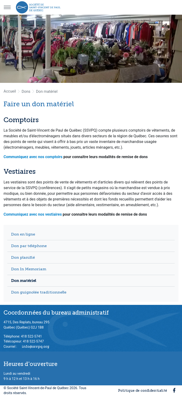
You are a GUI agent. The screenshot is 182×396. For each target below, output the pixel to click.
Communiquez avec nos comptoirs (33, 157)
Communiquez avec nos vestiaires (33, 214)
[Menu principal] (7, 7)
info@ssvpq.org (35, 346)
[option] (91, 49)
